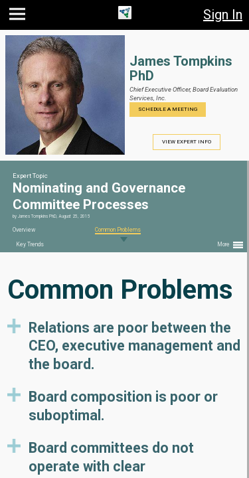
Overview (24, 229)
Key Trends (30, 244)
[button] (19, 17)
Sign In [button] (222, 15)
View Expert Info (186, 142)
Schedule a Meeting (167, 109)
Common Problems (118, 229)
